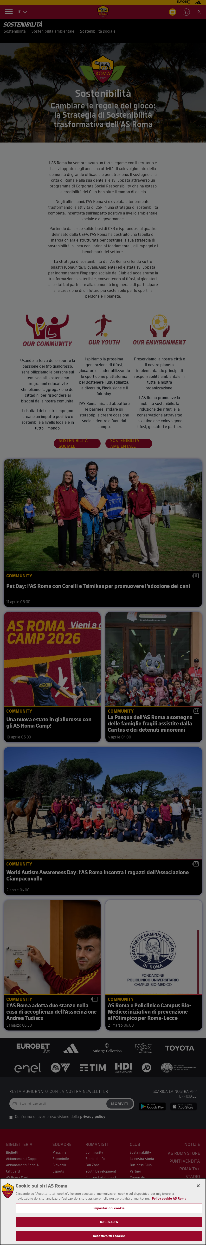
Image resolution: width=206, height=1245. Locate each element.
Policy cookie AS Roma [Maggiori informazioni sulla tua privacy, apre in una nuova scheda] (169, 1198)
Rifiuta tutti (109, 1222)
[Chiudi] (198, 1186)
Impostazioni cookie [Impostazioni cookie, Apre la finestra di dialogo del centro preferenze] (109, 1208)
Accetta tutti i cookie (109, 1236)
